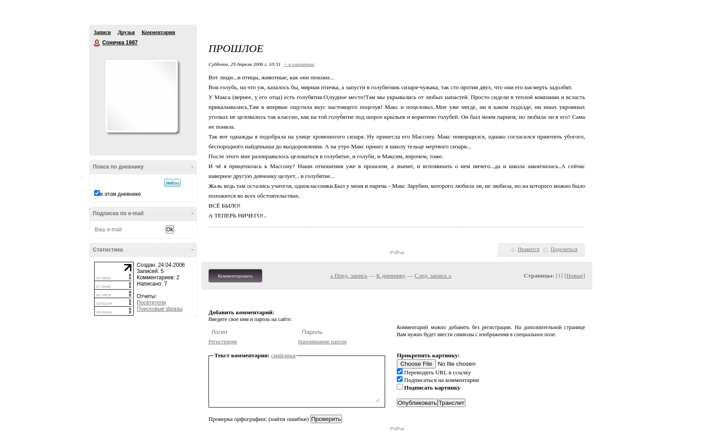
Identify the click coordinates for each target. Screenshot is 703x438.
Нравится (528, 249)
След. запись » (433, 275)
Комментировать (235, 275)
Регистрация (222, 341)
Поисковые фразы (159, 309)
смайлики (283, 355)
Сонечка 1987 (97, 43)
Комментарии (158, 32)
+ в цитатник (299, 64)
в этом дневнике (120, 194)
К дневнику (391, 275)
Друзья (126, 32)
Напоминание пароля (322, 341)
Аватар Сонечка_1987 (141, 96)
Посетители (151, 302)
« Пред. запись (349, 275)
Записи (102, 32)
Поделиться (564, 249)
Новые (574, 275)
